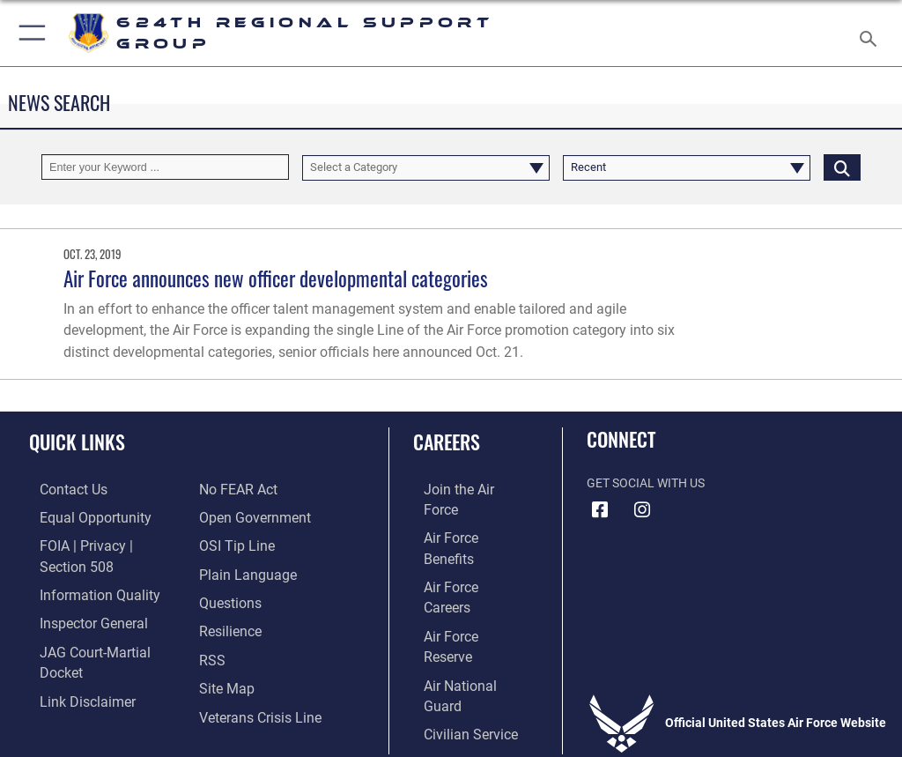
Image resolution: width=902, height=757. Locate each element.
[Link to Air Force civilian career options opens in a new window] (453, 624)
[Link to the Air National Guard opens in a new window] (463, 597)
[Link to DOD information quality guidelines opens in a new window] (82, 570)
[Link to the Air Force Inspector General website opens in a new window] (77, 597)
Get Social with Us (646, 483)
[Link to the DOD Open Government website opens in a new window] (249, 489)
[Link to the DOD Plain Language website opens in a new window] (242, 543)
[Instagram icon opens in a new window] (642, 510)
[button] (28, 33)
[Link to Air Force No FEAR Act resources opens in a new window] (64, 679)
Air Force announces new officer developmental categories (275, 278)
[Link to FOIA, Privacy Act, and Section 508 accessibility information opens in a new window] (103, 543)
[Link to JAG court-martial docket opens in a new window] (99, 624)
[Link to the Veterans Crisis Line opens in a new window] (253, 679)
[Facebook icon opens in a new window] (600, 510)
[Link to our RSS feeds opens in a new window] (210, 624)
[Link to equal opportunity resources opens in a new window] (79, 515)
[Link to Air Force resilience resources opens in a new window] (226, 597)
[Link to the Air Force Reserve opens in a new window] (460, 570)
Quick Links (77, 441)
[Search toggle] (871, 33)
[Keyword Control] (165, 167)
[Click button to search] (842, 167)
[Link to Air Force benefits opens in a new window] (461, 515)
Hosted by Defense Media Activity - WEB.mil (451, 718)
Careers (446, 441)
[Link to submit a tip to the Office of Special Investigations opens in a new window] (231, 515)
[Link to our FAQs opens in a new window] (227, 570)
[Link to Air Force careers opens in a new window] (459, 543)
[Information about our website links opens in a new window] (70, 651)
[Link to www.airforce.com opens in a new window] (460, 489)
